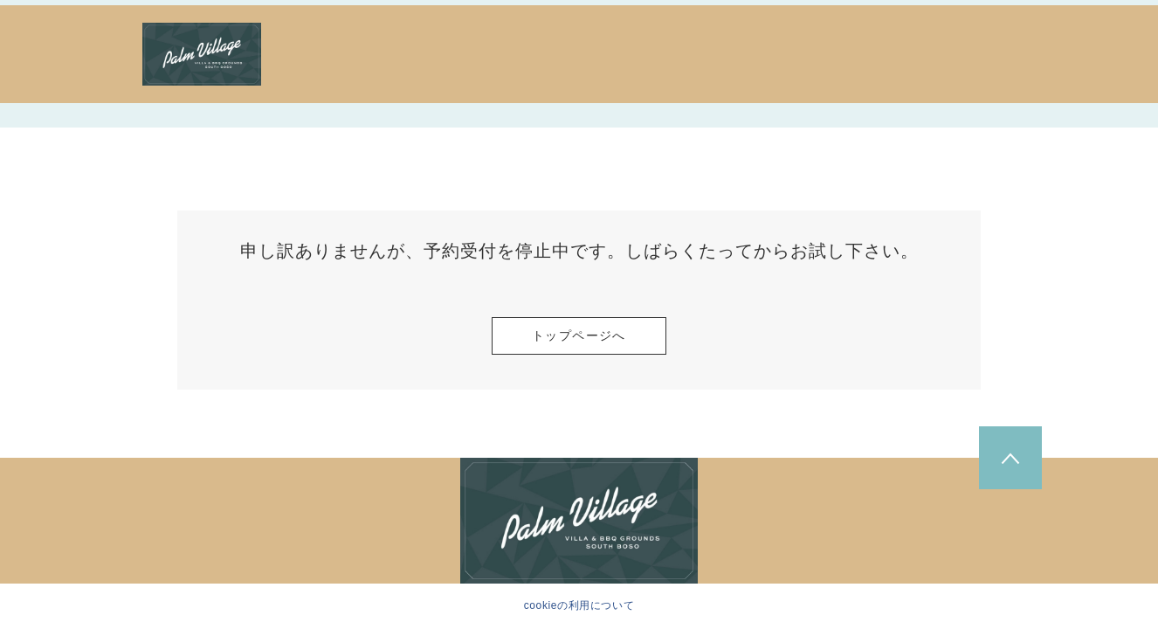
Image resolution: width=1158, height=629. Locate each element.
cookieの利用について (579, 605)
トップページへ (579, 335)
